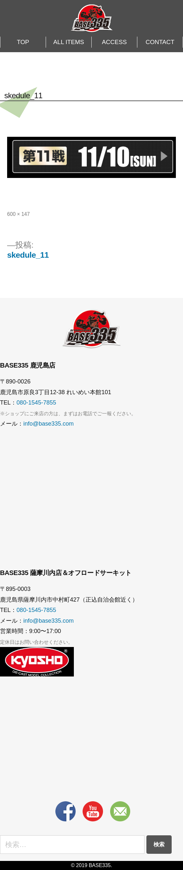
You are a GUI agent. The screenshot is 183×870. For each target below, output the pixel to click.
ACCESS (114, 42)
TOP (23, 42)
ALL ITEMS (68, 42)
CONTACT (160, 42)
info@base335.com (48, 423)
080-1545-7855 (36, 402)
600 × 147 (18, 214)
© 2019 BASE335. (91, 865)
